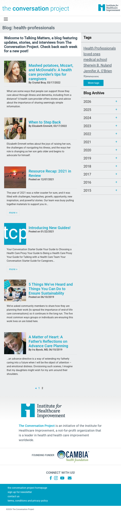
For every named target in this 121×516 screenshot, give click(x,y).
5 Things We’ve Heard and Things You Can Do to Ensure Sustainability (51, 289)
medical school (95, 59)
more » (13, 212)
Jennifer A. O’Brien (97, 71)
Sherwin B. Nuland (97, 65)
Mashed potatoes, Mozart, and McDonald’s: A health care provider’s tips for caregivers (51, 72)
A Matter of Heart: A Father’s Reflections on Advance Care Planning (48, 341)
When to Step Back (45, 122)
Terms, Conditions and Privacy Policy (28, 500)
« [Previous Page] (35, 388)
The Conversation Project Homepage (27, 487)
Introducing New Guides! (49, 228)
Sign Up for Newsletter (20, 492)
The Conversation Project (36, 8)
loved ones (91, 54)
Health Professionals (99, 48)
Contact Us (13, 496)
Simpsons (91, 77)
